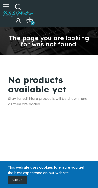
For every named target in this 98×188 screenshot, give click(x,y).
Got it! (17, 180)
